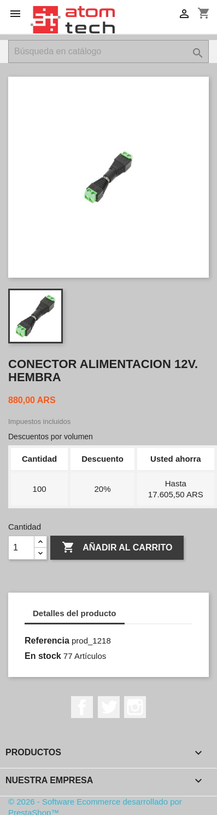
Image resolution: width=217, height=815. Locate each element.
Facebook (82, 707)
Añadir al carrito (117, 548)
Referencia (47, 640)
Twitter (109, 707)
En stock (43, 656)
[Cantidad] (21, 548)
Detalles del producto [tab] (74, 613)
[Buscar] (108, 51)
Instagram (135, 707)
